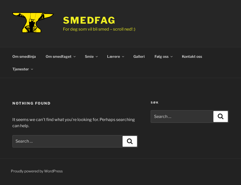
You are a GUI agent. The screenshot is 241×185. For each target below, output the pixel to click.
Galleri (139, 56)
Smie (92, 56)
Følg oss (164, 56)
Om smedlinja (24, 56)
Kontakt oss (192, 56)
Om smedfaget (61, 56)
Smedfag (89, 20)
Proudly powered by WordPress (37, 171)
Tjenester (23, 69)
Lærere (116, 56)
